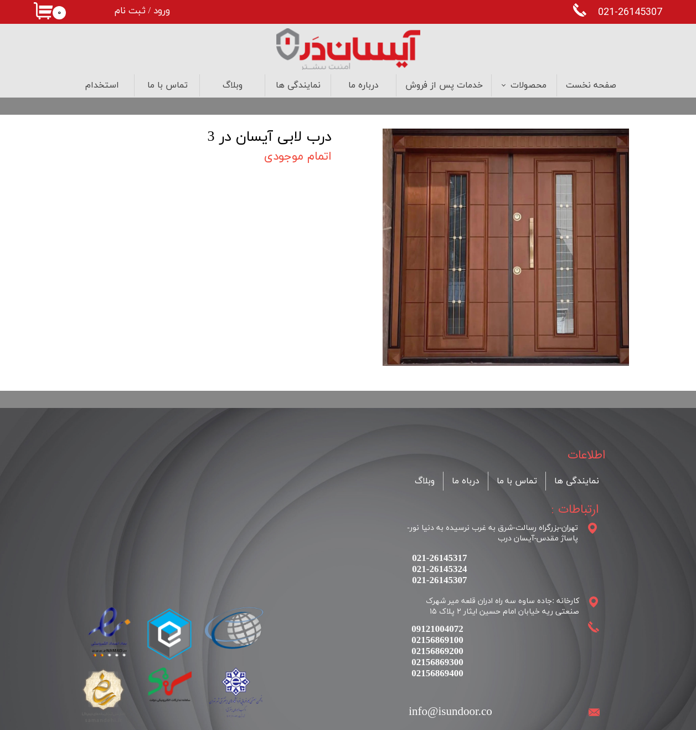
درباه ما (466, 481)
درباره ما (363, 85)
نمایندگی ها (298, 85)
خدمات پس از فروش (444, 85)
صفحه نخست (591, 85)
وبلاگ (233, 85)
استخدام (102, 85)
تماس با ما (167, 85)
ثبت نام (130, 11)
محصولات (529, 85)
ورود (161, 11)
